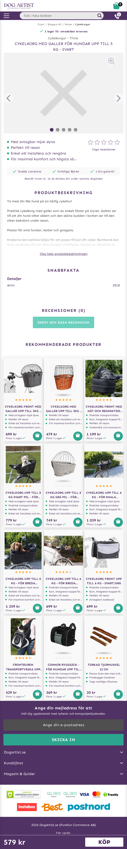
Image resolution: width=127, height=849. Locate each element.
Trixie (74, 38)
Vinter (68, 24)
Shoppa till (54, 24)
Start (41, 24)
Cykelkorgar (82, 24)
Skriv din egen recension (64, 322)
